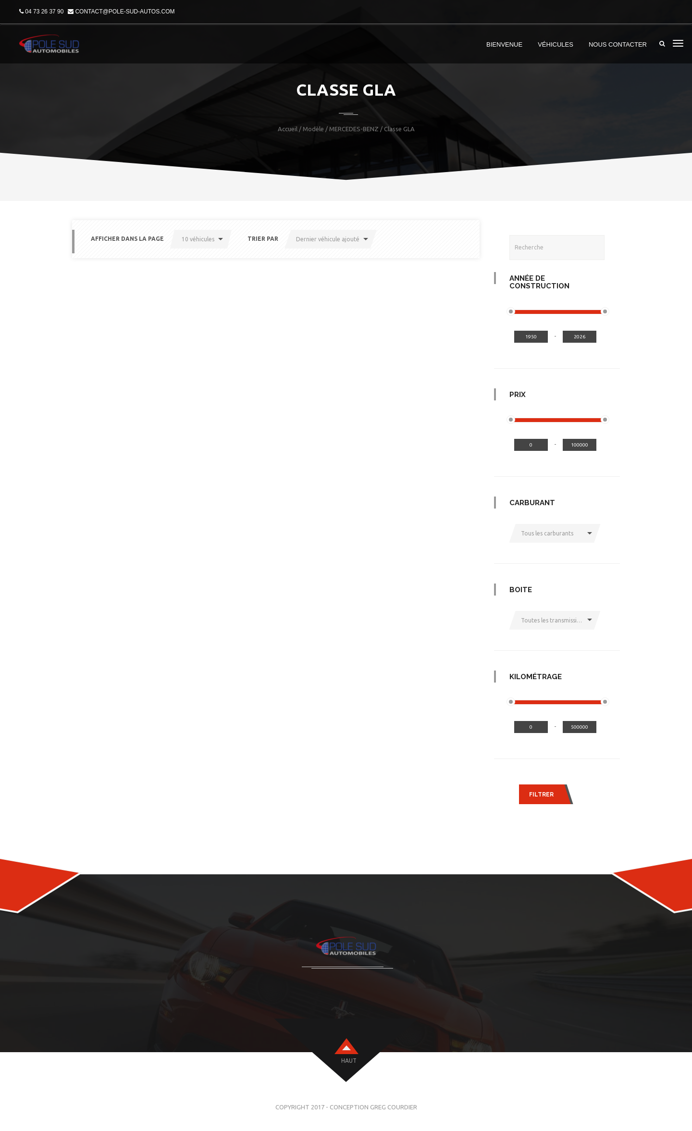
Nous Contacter (618, 44)
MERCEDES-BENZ (354, 128)
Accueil (287, 128)
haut (349, 1060)
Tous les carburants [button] (547, 533)
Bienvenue (504, 44)
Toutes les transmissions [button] (553, 620)
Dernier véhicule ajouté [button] (327, 239)
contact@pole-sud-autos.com (124, 11)
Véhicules (555, 44)
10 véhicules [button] (198, 239)
